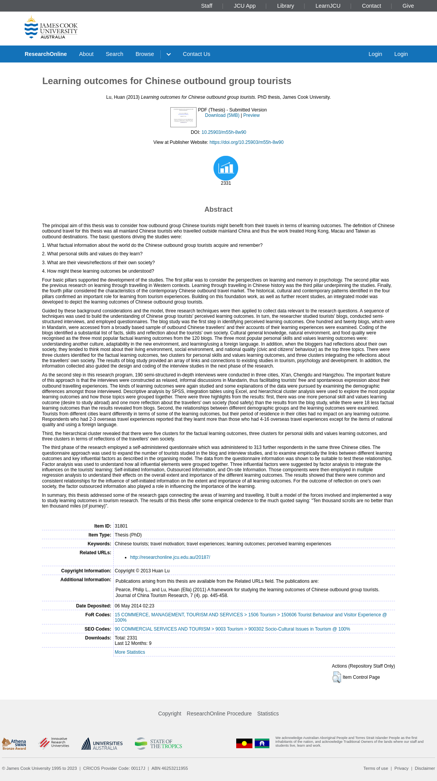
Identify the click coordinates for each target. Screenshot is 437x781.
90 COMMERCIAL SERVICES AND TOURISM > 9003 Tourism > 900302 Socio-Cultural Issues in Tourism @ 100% (232, 629)
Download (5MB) (222, 115)
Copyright (170, 713)
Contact (371, 6)
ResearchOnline (46, 54)
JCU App (245, 6)
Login (375, 54)
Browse (145, 54)
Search (114, 54)
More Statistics (130, 652)
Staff (206, 6)
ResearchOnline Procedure (219, 713)
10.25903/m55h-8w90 (224, 132)
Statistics (268, 713)
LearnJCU (328, 6)
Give (408, 6)
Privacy (401, 768)
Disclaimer (425, 768)
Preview (251, 115)
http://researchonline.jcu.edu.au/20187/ (170, 557)
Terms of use (375, 768)
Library (285, 6)
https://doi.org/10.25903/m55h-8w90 (247, 142)
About (86, 54)
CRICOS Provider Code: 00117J (114, 768)
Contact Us (196, 54)
